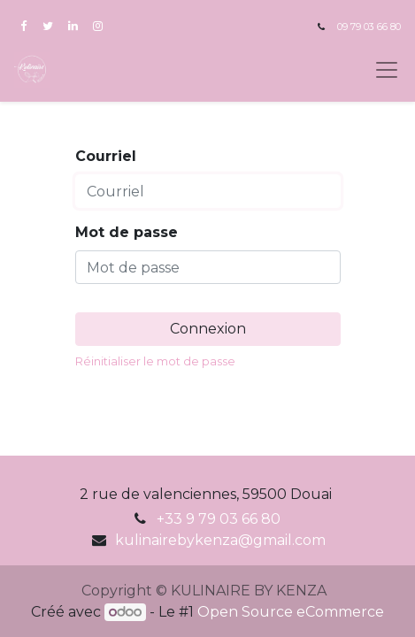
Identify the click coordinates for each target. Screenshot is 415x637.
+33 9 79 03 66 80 (219, 518)
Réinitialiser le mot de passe (155, 361)
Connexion (208, 328)
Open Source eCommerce (290, 611)
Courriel (105, 156)
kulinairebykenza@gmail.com (220, 540)
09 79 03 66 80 (369, 27)
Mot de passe (126, 232)
